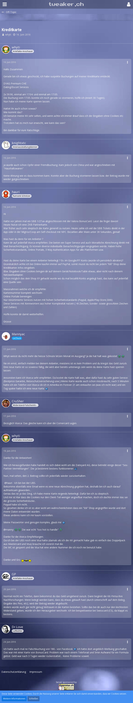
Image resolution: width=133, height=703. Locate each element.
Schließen (33, 698)
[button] (5, 4)
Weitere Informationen (14, 698)
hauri (9, 483)
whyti (8, 34)
